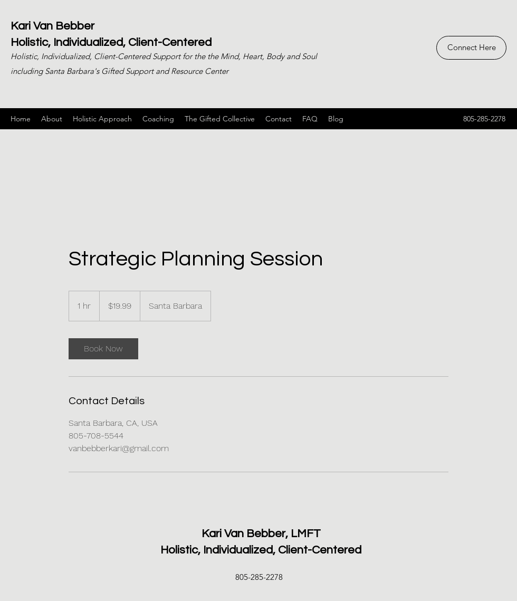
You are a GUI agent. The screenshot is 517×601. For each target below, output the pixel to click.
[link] (103, 348)
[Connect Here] (471, 48)
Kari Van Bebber (52, 26)
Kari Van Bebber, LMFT (261, 534)
